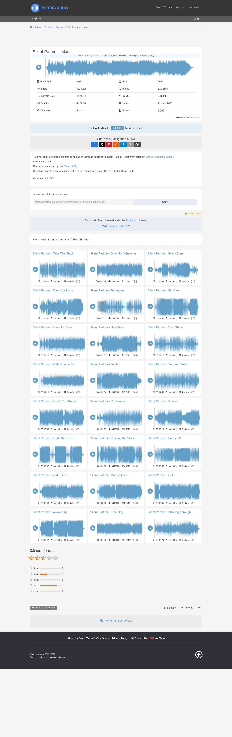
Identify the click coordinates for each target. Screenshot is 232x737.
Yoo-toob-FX (194, 117)
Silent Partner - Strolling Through (169, 512)
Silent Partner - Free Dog (106, 512)
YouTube (160, 638)
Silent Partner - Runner (163, 401)
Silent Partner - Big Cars (164, 290)
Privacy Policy (120, 638)
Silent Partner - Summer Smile (168, 364)
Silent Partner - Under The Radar (54, 401)
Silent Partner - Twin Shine (165, 327)
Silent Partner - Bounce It (164, 438)
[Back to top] (191, 657)
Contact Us (141, 638)
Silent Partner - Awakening (50, 512)
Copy (164, 201)
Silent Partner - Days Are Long (53, 290)
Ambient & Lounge (164, 157)
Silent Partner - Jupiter (105, 364)
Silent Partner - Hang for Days (52, 327)
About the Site (75, 638)
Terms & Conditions (97, 638)
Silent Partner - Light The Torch (53, 438)
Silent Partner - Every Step (165, 253)
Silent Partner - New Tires (107, 327)
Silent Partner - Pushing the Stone (112, 438)
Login (197, 18)
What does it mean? (116, 226)
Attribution (131, 220)
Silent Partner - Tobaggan (107, 290)
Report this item (193, 214)
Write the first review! (116, 620)
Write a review (43, 608)
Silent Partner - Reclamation (108, 401)
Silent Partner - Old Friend (50, 475)
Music (148, 157)
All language (169, 608)
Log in (117, 128)
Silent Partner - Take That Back (53, 253)
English (35, 18)
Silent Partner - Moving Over (109, 475)
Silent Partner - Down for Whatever (113, 253)
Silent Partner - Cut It (161, 475)
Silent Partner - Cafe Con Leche (54, 364)
